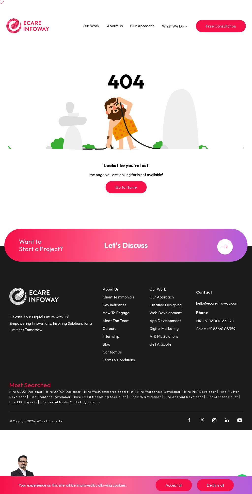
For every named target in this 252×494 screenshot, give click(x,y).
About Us (115, 25)
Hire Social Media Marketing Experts (71, 402)
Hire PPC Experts (23, 402)
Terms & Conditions (119, 359)
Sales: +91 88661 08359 (216, 328)
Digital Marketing (164, 328)
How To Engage (116, 312)
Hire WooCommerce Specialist (109, 392)
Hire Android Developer (183, 397)
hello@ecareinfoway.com (217, 303)
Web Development (165, 312)
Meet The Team (116, 320)
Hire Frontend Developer (50, 397)
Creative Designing (165, 304)
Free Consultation (221, 26)
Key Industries (114, 304)
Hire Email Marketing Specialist (100, 397)
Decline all (215, 485)
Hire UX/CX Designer (63, 392)
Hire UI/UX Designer (26, 392)
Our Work (91, 25)
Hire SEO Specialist (222, 397)
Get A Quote (160, 344)
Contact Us (112, 352)
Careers (109, 328)
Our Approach (142, 25)
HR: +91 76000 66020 (215, 320)
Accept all (173, 485)
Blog (106, 344)
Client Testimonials (118, 297)
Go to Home (126, 187)
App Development (165, 320)
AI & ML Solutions (163, 336)
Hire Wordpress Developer (159, 392)
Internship (111, 336)
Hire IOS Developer (145, 397)
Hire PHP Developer (200, 392)
